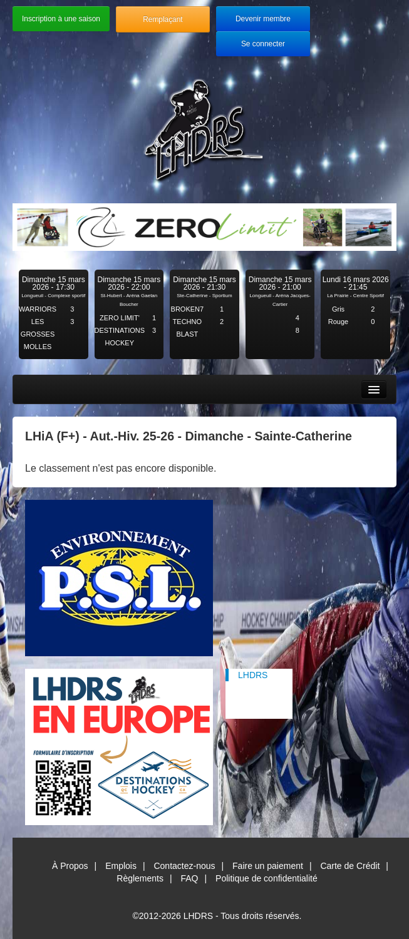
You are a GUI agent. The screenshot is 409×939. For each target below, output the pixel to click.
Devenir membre (263, 18)
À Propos (70, 866)
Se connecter (263, 43)
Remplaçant (162, 19)
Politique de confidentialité (266, 878)
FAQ (190, 878)
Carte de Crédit (350, 866)
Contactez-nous (184, 866)
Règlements (139, 878)
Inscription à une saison (61, 18)
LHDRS (252, 675)
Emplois (121, 866)
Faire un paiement (267, 866)
